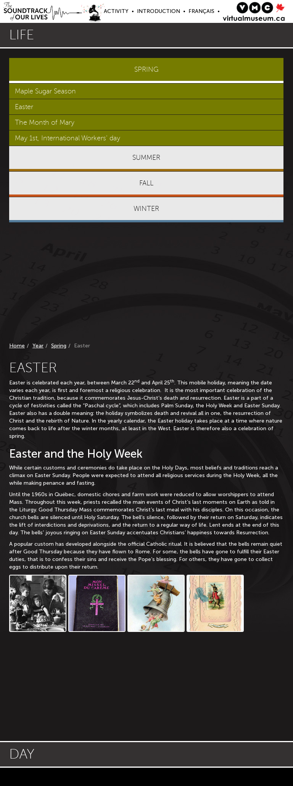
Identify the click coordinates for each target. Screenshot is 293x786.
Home (17, 345)
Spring (58, 345)
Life (21, 34)
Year (37, 345)
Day (21, 754)
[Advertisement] (146, 283)
